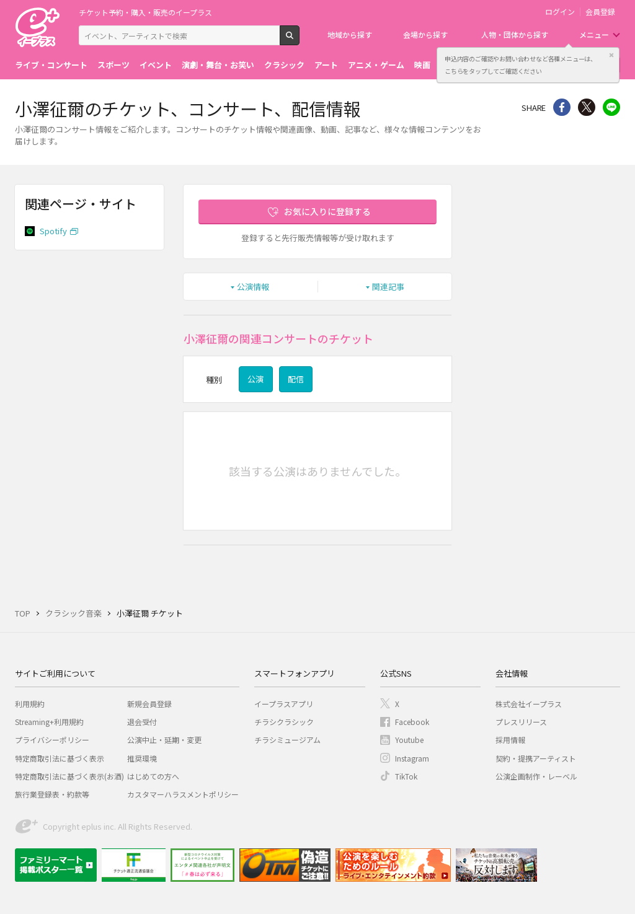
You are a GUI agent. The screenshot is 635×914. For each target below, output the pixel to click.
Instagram (412, 758)
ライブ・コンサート (51, 65)
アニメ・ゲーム (376, 65)
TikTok (406, 776)
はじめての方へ (153, 776)
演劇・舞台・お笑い (218, 65)
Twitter (586, 107)
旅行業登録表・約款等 (52, 794)
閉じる (611, 55)
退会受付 (142, 721)
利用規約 (30, 703)
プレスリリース (521, 721)
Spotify (53, 231)
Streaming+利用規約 (49, 721)
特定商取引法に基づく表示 (59, 758)
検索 (299, 40)
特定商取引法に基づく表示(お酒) (69, 776)
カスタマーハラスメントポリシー (183, 794)
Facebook (412, 721)
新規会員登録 (149, 703)
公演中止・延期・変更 (164, 739)
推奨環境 (142, 758)
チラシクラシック (284, 721)
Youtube (409, 739)
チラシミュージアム (287, 739)
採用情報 (510, 739)
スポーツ (113, 65)
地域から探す (349, 34)
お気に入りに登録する (327, 211)
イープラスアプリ (283, 703)
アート (326, 65)
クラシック (284, 65)
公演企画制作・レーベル (536, 776)
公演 (255, 379)
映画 (422, 65)
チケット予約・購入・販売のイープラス (145, 12)
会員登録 (600, 11)
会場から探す (425, 34)
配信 (296, 379)
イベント (156, 65)
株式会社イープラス (528, 703)
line (611, 107)
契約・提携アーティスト (535, 758)
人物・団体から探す (514, 34)
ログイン (560, 11)
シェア (562, 107)
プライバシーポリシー (52, 739)
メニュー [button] (594, 34)
